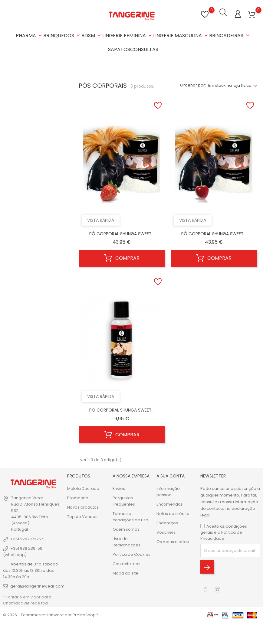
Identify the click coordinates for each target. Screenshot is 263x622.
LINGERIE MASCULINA (181, 35)
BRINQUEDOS (62, 35)
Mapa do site (125, 572)
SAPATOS (119, 49)
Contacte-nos (126, 563)
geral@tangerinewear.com (37, 585)
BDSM (91, 35)
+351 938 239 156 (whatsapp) (22, 551)
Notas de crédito (172, 513)
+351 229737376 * (27, 538)
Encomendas (169, 503)
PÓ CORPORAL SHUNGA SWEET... (121, 233)
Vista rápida (100, 220)
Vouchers (166, 532)
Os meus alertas (172, 541)
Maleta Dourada (83, 488)
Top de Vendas (82, 516)
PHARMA (29, 35)
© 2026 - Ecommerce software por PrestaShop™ (51, 614)
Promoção (77, 497)
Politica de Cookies (131, 554)
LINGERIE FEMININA (127, 35)
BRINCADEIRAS (230, 35)
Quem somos (126, 529)
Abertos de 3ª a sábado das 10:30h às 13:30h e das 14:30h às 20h (30, 570)
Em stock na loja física (229, 85)
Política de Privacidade (221, 535)
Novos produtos (83, 507)
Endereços (167, 522)
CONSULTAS (144, 49)
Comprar (122, 257)
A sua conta (170, 475)
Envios (119, 488)
